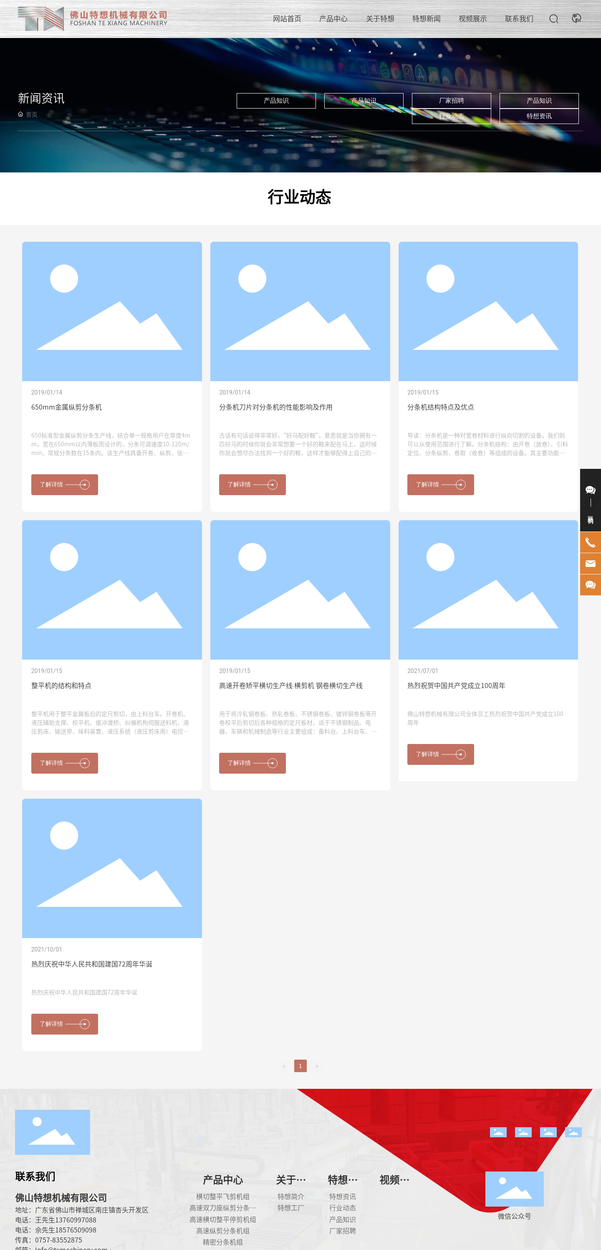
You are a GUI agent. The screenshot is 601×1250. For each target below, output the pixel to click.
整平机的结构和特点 (61, 685)
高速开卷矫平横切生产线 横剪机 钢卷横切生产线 (291, 685)
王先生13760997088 (65, 1220)
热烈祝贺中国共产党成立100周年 (456, 685)
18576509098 (75, 1230)
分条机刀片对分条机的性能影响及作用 (276, 407)
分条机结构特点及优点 (440, 407)
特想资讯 (539, 116)
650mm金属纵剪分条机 (66, 407)
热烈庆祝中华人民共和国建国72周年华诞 (91, 964)
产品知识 (276, 100)
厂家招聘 (451, 100)
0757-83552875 (58, 1240)
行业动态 (451, 116)
